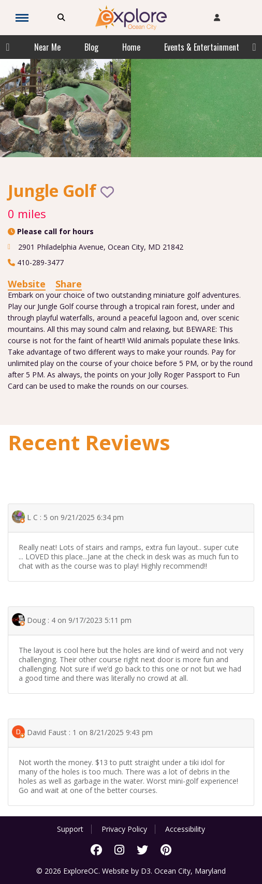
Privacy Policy (124, 829)
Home (131, 47)
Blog (91, 47)
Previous (8, 47)
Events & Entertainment (201, 47)
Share (68, 284)
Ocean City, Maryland (190, 871)
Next (254, 47)
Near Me (47, 47)
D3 (146, 871)
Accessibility (185, 829)
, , (100, 247)
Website (27, 284)
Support (70, 829)
